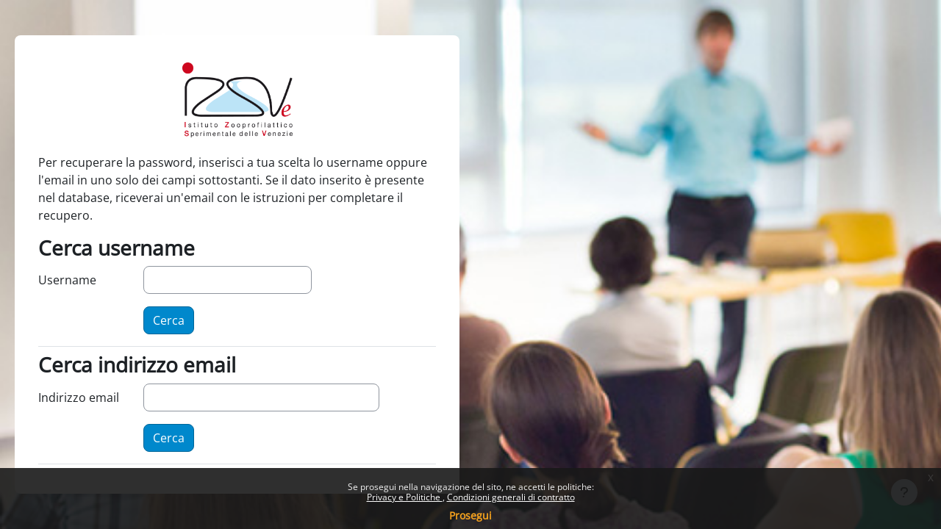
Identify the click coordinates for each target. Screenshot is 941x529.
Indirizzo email (78, 397)
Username (67, 280)
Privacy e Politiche (405, 497)
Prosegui (470, 515)
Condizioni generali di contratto (511, 497)
